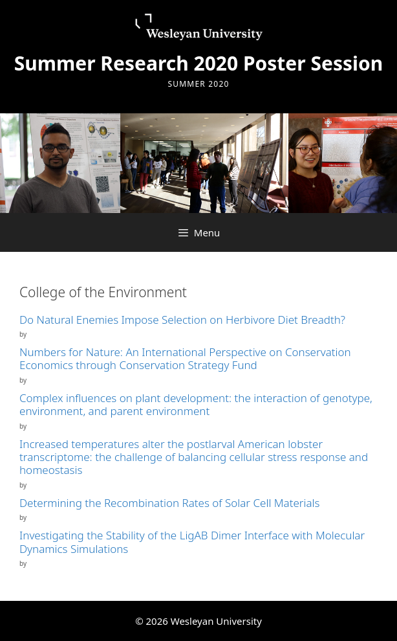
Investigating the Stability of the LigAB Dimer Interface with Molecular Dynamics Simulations (192, 542)
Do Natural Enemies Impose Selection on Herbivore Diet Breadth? (182, 319)
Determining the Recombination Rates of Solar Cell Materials (169, 502)
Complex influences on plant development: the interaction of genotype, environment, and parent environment (195, 404)
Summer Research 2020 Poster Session (198, 63)
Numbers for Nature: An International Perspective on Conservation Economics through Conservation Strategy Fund (185, 358)
